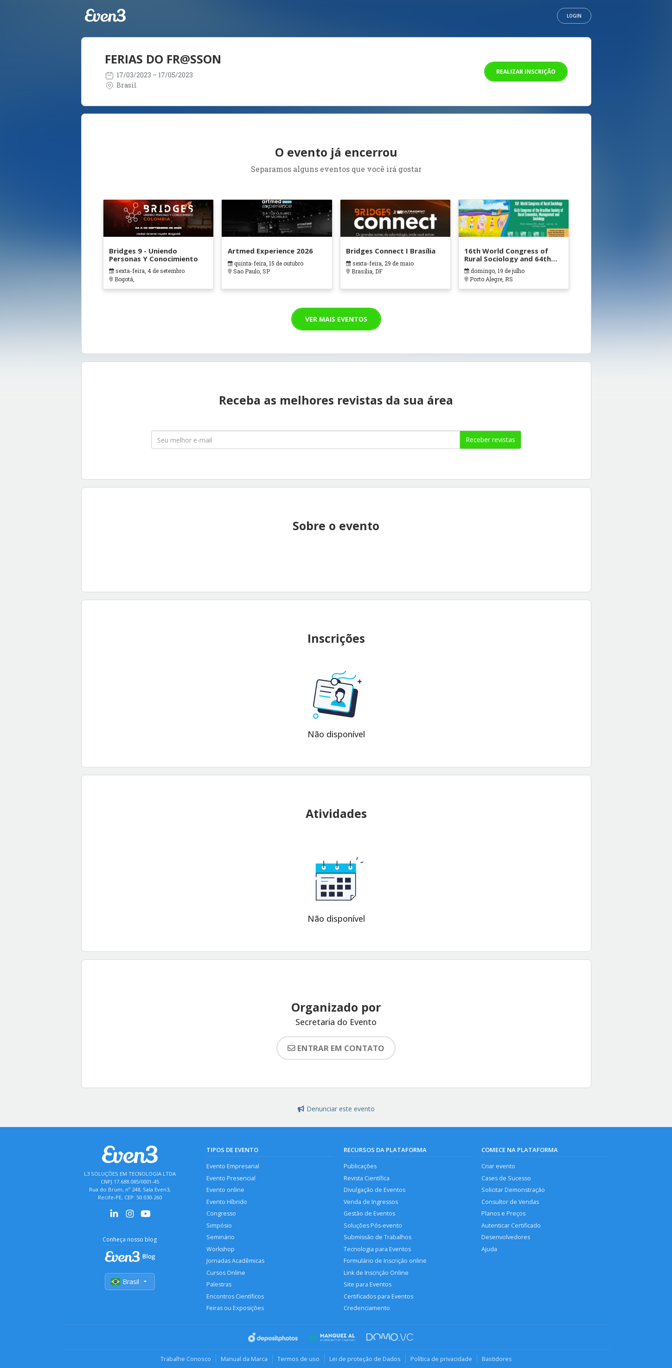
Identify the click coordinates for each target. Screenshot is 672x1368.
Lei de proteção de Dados (365, 1359)
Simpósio (219, 1225)
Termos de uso (298, 1359)
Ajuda (489, 1249)
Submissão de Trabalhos (377, 1237)
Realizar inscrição (526, 72)
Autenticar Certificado (511, 1225)
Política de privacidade (441, 1359)
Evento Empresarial (232, 1166)
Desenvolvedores (505, 1237)
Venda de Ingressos (371, 1202)
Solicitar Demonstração (513, 1190)
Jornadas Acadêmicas (235, 1261)
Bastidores (497, 1359)
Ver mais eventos (336, 319)
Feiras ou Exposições (235, 1308)
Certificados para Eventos (378, 1296)
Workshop (220, 1249)
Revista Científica (367, 1178)
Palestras (218, 1284)
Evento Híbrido (226, 1202)
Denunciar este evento (336, 1108)
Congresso (221, 1213)
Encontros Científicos (235, 1296)
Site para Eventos (367, 1284)
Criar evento (498, 1166)
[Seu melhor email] (305, 440)
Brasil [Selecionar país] (130, 1281)
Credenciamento (367, 1308)
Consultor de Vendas (510, 1202)
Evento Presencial (231, 1178)
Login (574, 16)
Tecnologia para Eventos (377, 1249)
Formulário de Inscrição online (385, 1261)
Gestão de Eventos (369, 1213)
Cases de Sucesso (506, 1178)
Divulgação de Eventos (374, 1190)
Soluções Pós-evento (373, 1225)
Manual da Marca (244, 1359)
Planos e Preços (503, 1213)
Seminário (220, 1237)
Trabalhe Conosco (185, 1359)
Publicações (360, 1166)
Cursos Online (225, 1273)
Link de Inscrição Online (376, 1273)
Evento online (225, 1190)
